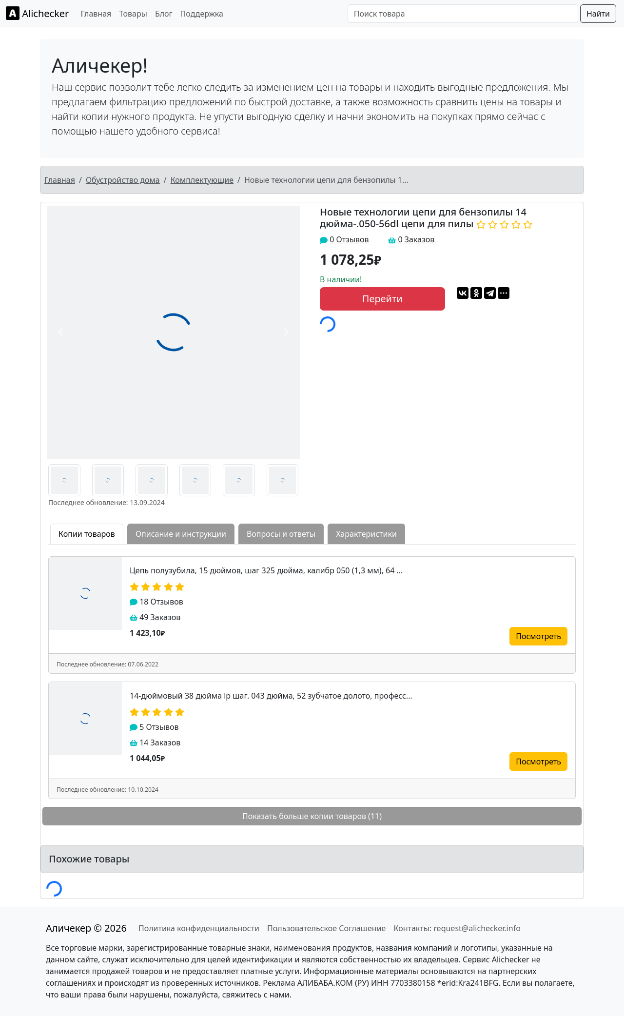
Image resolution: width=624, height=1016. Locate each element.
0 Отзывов (349, 239)
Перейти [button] (382, 298)
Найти (598, 13)
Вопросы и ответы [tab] (281, 533)
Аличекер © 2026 (86, 928)
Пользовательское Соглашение (326, 928)
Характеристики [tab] (366, 533)
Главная (95, 13)
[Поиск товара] (463, 13)
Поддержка (201, 13)
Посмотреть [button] (538, 636)
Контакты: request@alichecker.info (456, 928)
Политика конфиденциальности (198, 928)
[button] (60, 332)
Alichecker (37, 13)
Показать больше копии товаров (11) (312, 816)
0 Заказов (416, 239)
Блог (164, 13)
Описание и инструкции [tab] (181, 533)
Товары (133, 13)
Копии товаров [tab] (86, 533)
